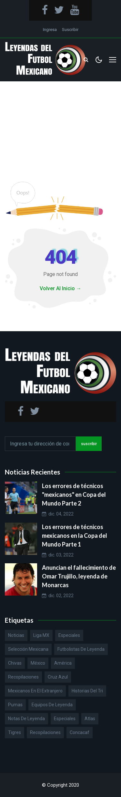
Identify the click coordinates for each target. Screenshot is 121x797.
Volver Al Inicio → (60, 288)
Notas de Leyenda (26, 718)
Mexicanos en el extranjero (35, 690)
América (63, 663)
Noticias (16, 635)
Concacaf (79, 732)
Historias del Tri (87, 690)
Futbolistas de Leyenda (81, 649)
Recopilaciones (23, 676)
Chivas (15, 663)
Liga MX (41, 635)
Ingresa (50, 29)
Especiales (69, 635)
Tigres (14, 732)
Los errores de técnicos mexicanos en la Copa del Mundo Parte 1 (74, 535)
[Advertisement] (60, 125)
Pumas (15, 704)
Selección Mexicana (28, 649)
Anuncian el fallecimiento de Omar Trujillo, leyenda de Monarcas (79, 576)
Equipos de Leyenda (52, 704)
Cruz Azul (58, 676)
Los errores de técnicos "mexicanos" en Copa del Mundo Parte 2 (74, 494)
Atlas (90, 718)
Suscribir (70, 29)
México (38, 663)
